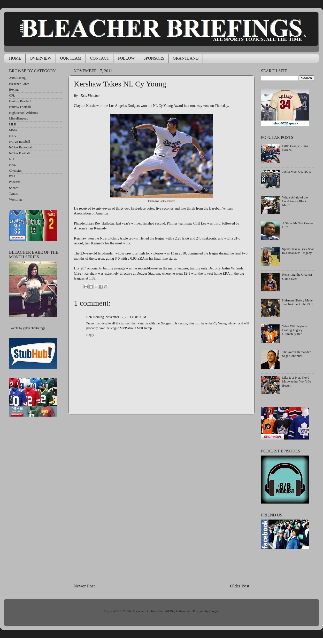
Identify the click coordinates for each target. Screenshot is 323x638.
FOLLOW (126, 58)
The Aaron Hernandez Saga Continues (296, 354)
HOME (15, 58)
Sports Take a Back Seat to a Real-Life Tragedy (298, 251)
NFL (12, 159)
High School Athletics (23, 113)
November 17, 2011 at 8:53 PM (125, 317)
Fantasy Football (20, 107)
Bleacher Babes (19, 84)
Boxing (14, 89)
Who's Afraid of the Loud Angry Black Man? (295, 201)
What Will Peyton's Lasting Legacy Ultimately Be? (294, 330)
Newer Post (84, 585)
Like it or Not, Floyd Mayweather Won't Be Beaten (296, 381)
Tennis (13, 193)
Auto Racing (17, 78)
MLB (12, 124)
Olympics (15, 170)
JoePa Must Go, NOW (296, 171)
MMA (13, 130)
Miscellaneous (18, 118)
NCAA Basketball (21, 147)
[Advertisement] (161, 498)
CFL (12, 95)
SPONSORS (153, 58)
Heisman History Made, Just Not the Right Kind (297, 302)
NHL (12, 164)
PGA (12, 176)
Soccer (13, 188)
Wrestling (15, 199)
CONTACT (99, 58)
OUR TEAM (70, 58)
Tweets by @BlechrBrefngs (27, 328)
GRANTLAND (186, 58)
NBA (12, 136)
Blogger (214, 611)
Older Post (239, 585)
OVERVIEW (40, 58)
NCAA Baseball (19, 141)
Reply (90, 335)
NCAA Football (19, 153)
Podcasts (14, 182)
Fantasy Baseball (20, 101)
